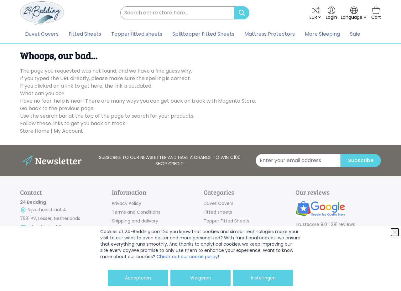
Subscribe (360, 160)
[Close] (394, 232)
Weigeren (200, 278)
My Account (68, 131)
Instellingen (263, 278)
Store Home (34, 131)
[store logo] (42, 13)
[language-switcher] (354, 13)
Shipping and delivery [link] (135, 221)
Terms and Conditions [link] (136, 212)
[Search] (241, 12)
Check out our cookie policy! (188, 256)
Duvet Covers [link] (218, 203)
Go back (30, 108)
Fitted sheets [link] (218, 212)
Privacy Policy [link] (126, 203)
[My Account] (331, 13)
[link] (338, 209)
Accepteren (138, 278)
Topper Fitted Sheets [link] (226, 221)
